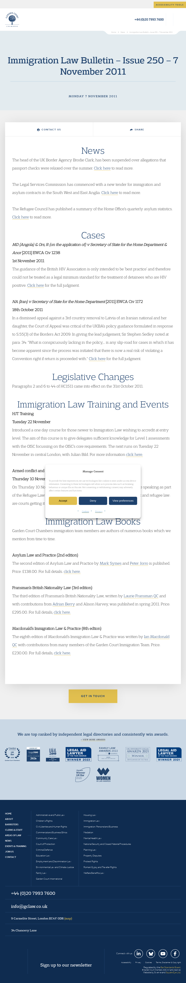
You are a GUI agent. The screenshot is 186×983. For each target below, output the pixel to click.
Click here (102, 168)
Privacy (98, 511)
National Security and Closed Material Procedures (107, 844)
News (8, 840)
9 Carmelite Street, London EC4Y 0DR (41, 918)
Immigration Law (92, 820)
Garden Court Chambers (12, 19)
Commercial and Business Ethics (51, 832)
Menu (177, 19)
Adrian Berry (63, 604)
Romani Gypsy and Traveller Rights (100, 867)
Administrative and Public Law (50, 815)
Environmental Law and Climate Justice (55, 867)
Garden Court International (49, 878)
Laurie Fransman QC (141, 595)
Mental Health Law (93, 838)
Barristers (12, 824)
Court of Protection (45, 844)
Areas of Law (13, 835)
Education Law (43, 855)
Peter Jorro (139, 563)
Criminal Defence (44, 849)
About (9, 819)
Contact (10, 857)
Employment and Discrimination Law (53, 861)
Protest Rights (91, 861)
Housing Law (90, 815)
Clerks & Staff (14, 830)
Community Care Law (46, 838)
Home (8, 813)
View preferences (123, 500)
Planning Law (90, 849)
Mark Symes (111, 563)
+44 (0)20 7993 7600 (149, 19)
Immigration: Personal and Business (101, 826)
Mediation (88, 832)
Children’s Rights (44, 820)
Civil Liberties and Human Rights (51, 826)
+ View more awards (93, 739)
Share (137, 129)
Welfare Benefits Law (94, 873)
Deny (93, 500)
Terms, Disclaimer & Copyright (168, 962)
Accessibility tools (170, 5)
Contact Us (49, 129)
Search (169, 19)
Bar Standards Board (170, 967)
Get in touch (93, 696)
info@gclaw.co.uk (29, 906)
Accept (63, 500)
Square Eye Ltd (173, 972)
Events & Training (15, 846)
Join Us (9, 851)
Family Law (41, 873)
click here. (134, 454)
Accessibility (126, 962)
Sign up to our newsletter (66, 965)
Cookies (85, 511)
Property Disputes (93, 855)
